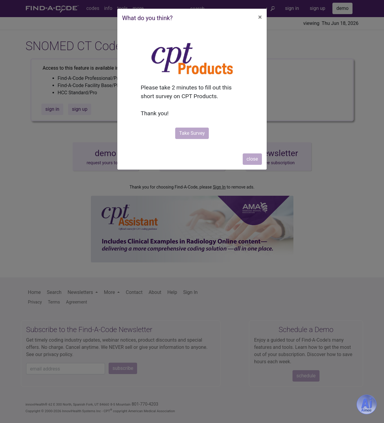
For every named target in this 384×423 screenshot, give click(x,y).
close (252, 159)
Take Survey (192, 133)
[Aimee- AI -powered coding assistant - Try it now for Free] (366, 404)
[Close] (260, 17)
